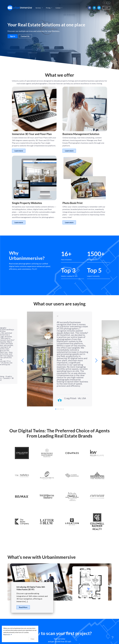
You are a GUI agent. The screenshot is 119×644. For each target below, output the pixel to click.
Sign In (12, 36)
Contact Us (25, 36)
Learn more (19, 151)
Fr (108, 2)
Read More (23, 607)
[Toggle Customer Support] (112, 637)
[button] (96, 360)
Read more (7, 634)
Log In (106, 8)
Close (32, 639)
